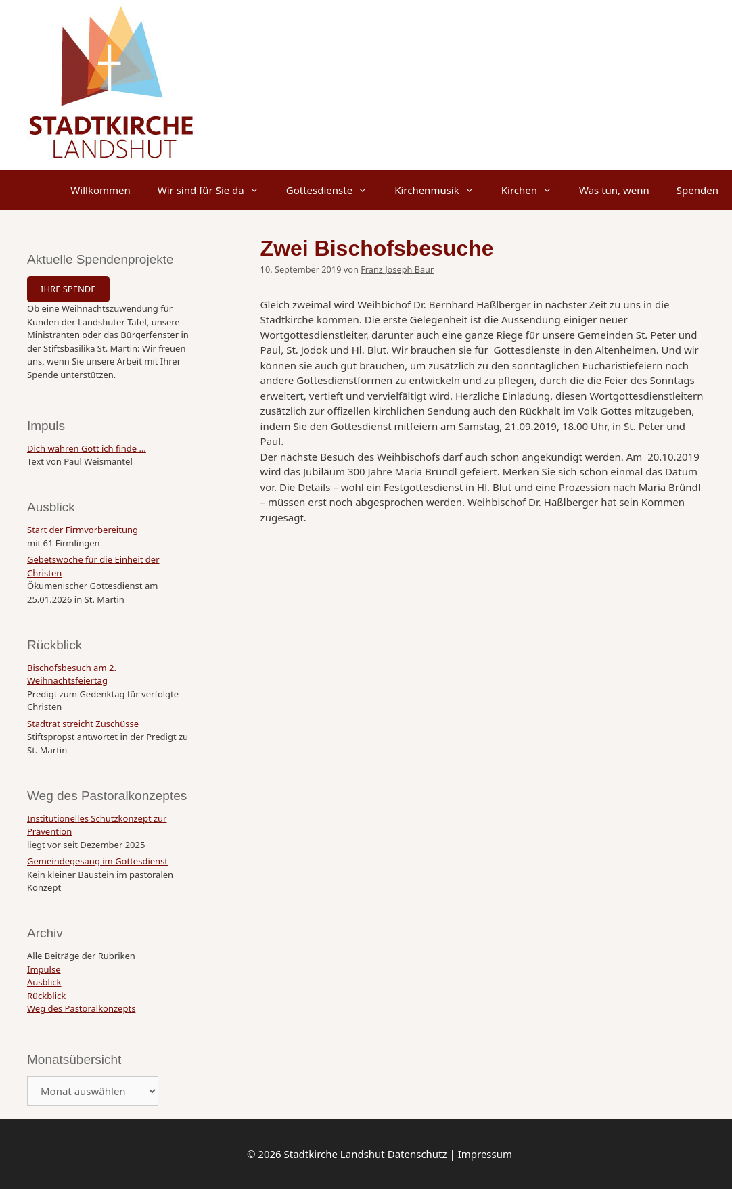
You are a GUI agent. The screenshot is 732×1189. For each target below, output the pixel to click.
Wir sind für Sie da (215, 190)
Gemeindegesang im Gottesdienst (97, 861)
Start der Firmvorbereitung (82, 529)
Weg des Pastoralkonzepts (81, 1008)
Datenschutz (417, 1154)
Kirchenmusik (441, 190)
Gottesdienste (333, 190)
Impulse (44, 969)
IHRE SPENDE (68, 289)
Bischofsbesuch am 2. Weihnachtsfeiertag (71, 674)
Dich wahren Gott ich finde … (86, 448)
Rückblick (46, 995)
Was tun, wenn (614, 190)
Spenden (697, 190)
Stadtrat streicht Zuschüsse (83, 724)
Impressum (485, 1154)
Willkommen (100, 190)
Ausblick (44, 982)
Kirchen (533, 190)
